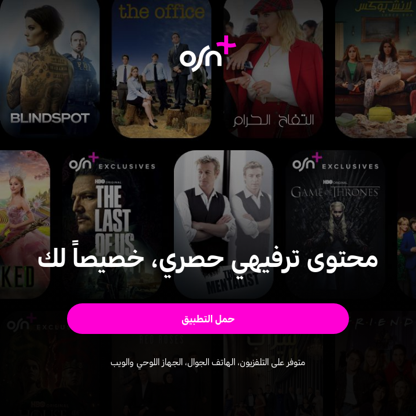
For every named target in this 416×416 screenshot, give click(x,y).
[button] (208, 318)
